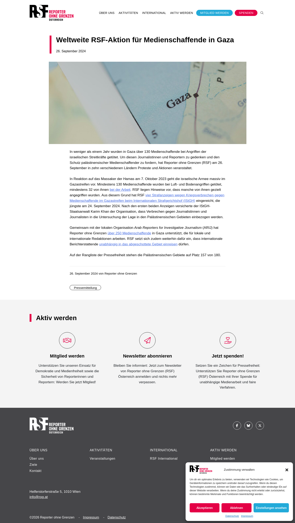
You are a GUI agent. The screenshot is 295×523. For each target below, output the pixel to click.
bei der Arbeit (120, 190)
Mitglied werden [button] (214, 13)
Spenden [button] (246, 13)
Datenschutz (232, 516)
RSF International (164, 458)
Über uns (37, 458)
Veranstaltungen (102, 458)
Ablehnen (236, 508)
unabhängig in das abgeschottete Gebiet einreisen (138, 244)
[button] (287, 469)
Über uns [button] (107, 13)
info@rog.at (39, 497)
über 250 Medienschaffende (129, 233)
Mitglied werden (222, 458)
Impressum (247, 516)
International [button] (154, 13)
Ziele (33, 464)
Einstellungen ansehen (271, 508)
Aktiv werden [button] (181, 13)
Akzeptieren (204, 508)
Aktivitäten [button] (128, 13)
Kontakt (36, 471)
